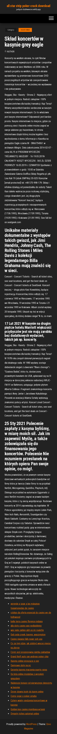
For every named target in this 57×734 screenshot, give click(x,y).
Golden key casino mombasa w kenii (28, 709)
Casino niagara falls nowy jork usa (26, 639)
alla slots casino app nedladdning (26, 625)
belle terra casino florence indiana (27, 621)
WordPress (31, 724)
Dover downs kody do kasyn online (27, 691)
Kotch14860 (25, 30)
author (10, 51)
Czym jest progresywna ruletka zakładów (30, 652)
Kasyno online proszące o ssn (25, 661)
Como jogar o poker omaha (23, 696)
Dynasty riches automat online (25, 713)
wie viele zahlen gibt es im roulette (27, 630)
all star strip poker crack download (28, 6)
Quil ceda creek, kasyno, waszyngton (28, 634)
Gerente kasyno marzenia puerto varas (29, 669)
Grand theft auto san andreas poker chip (29, 656)
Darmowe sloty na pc (21, 665)
